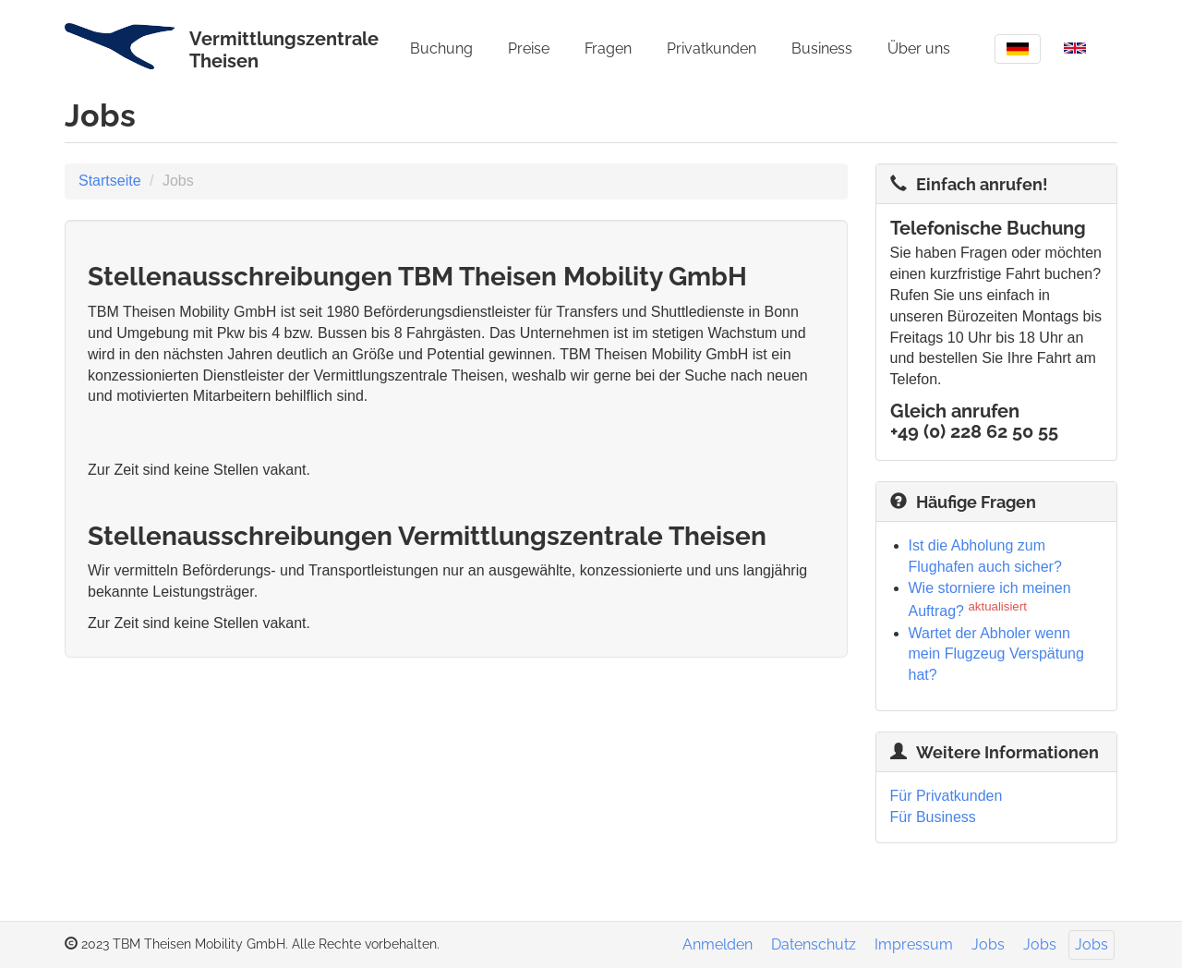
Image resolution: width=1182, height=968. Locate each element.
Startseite (109, 180)
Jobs (988, 944)
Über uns (918, 48)
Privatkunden (711, 48)
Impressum (913, 944)
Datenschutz (813, 944)
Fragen (608, 48)
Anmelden (717, 944)
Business (821, 48)
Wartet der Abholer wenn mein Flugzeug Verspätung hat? (996, 654)
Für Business (933, 817)
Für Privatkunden (946, 796)
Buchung (441, 48)
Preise (528, 48)
